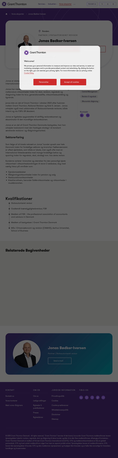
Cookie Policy (29, 73)
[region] (59, 68)
